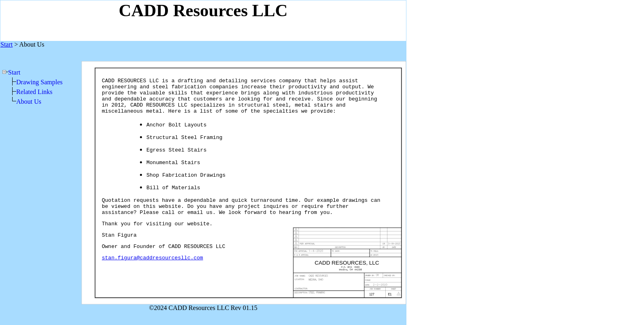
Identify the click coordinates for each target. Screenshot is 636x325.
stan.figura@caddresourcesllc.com (152, 258)
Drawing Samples (39, 82)
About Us (28, 101)
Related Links (34, 91)
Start (14, 72)
